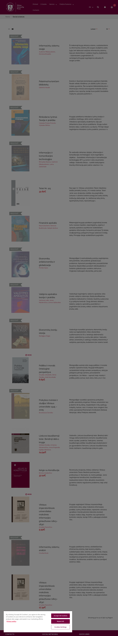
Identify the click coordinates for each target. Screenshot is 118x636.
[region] (38, 621)
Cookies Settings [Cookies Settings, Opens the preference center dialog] (60, 627)
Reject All (60, 621)
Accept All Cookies (60, 616)
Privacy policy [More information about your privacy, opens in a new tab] (11, 621)
